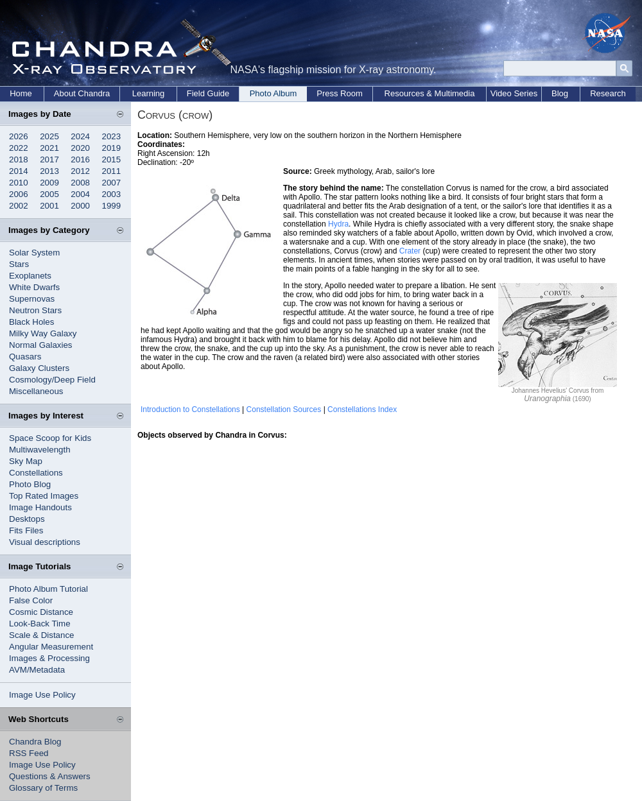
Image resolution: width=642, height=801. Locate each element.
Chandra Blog (35, 741)
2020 (80, 148)
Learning (148, 93)
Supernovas (32, 299)
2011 (111, 171)
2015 (111, 159)
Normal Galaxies (41, 345)
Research (608, 93)
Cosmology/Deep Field (52, 379)
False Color (31, 600)
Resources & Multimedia (430, 93)
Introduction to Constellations (190, 409)
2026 (18, 136)
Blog (559, 93)
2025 (49, 136)
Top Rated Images (43, 496)
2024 (80, 136)
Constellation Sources (284, 409)
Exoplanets (30, 275)
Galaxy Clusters (39, 368)
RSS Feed (29, 753)
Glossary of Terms (43, 788)
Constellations (36, 473)
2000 (80, 206)
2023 (111, 136)
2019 (111, 148)
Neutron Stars (35, 310)
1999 (111, 206)
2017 (49, 159)
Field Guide (208, 93)
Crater (410, 250)
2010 (18, 182)
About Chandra (82, 93)
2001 (49, 206)
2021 (49, 148)
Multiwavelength (40, 449)
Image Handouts (40, 507)
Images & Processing (49, 658)
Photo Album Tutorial (48, 589)
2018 (18, 159)
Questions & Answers (50, 776)
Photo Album (273, 93)
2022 (18, 148)
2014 (18, 171)
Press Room (340, 93)
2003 (111, 194)
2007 (111, 182)
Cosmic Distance (41, 612)
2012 (80, 171)
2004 (80, 194)
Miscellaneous (36, 391)
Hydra (338, 224)
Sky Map (25, 461)
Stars (19, 264)
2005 (49, 194)
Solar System (34, 252)
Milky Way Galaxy (42, 333)
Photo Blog (30, 484)
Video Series (513, 93)
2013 (49, 171)
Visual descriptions (44, 542)
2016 (80, 159)
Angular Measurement (51, 646)
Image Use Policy (42, 695)
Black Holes (31, 322)
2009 (49, 182)
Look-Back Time (40, 623)
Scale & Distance (41, 635)
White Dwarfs (34, 287)
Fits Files (26, 530)
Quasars (25, 356)
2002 (18, 206)
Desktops (27, 519)
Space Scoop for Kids (50, 438)
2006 (18, 194)
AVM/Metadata (37, 670)
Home (21, 93)
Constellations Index (362, 409)
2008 (80, 182)
